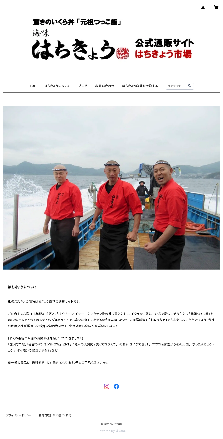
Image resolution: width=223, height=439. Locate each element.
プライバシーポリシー (19, 415)
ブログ (82, 86)
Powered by (111, 431)
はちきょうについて (57, 86)
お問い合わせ (104, 86)
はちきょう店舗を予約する (140, 86)
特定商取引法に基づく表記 (55, 415)
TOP (32, 86)
